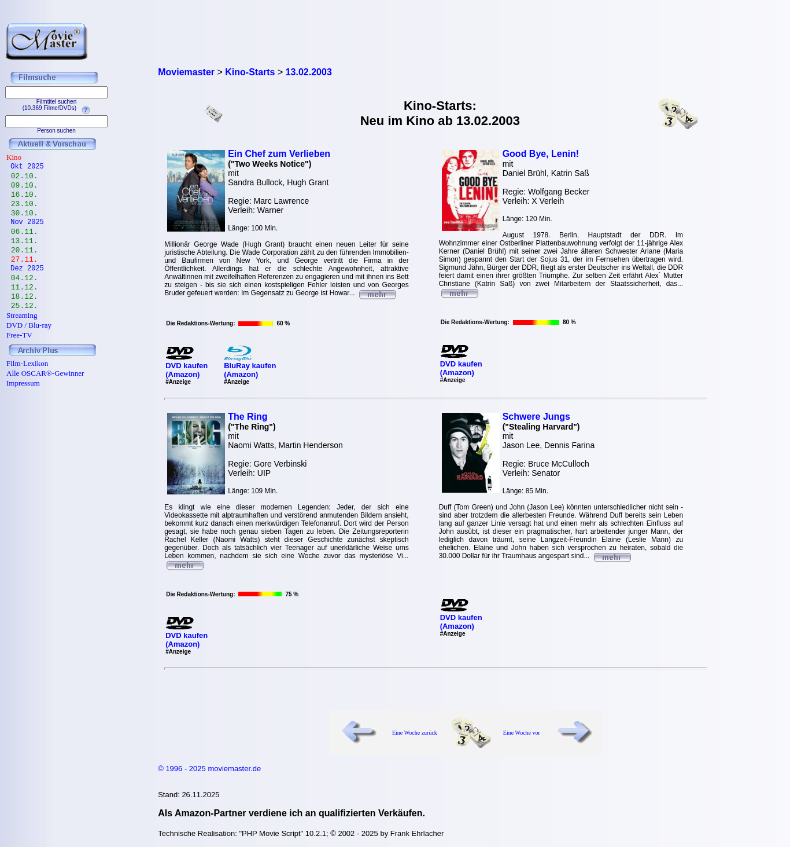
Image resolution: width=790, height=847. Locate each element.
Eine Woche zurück (414, 732)
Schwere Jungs (536, 416)
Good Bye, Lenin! (541, 154)
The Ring (247, 416)
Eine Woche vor (521, 732)
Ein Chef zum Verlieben (279, 154)
